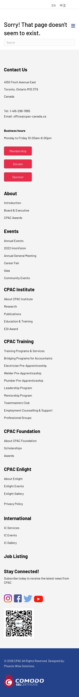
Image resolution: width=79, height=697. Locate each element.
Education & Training (18, 321)
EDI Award (11, 329)
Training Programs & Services (24, 351)
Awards (9, 455)
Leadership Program (18, 388)
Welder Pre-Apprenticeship (22, 373)
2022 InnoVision (15, 248)
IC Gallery (10, 543)
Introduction (12, 203)
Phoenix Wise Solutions (19, 666)
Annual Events (13, 241)
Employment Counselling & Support (28, 410)
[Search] (39, 42)
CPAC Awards (13, 217)
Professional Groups (17, 417)
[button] (18, 151)
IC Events (10, 535)
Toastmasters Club (17, 403)
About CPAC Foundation (20, 441)
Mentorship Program (18, 395)
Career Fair (11, 263)
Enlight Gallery (14, 493)
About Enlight (13, 479)
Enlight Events (14, 486)
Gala (7, 270)
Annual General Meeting (20, 255)
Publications (12, 314)
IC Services (11, 528)
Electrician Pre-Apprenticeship (25, 365)
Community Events (17, 278)
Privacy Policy (13, 504)
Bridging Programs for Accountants (28, 358)
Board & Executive (16, 210)
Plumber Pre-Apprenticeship (23, 380)
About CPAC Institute (18, 299)
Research (10, 306)
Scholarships (13, 448)
